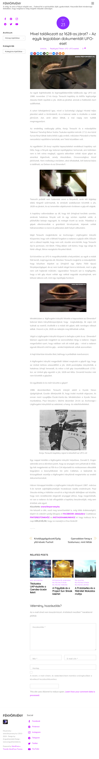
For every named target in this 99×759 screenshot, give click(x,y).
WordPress (15, 746)
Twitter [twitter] (32, 743)
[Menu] (92, 3)
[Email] (47, 53)
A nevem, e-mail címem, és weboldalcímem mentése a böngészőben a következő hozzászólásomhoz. (61, 677)
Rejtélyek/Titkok (57, 48)
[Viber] (57, 53)
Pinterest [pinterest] (33, 726)
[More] (63, 53)
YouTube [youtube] (33, 749)
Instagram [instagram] (34, 732)
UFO (66, 48)
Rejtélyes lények (82, 585)
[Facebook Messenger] (38, 53)
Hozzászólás (39, 627)
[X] (44, 53)
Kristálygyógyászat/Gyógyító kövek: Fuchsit (47, 540)
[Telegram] (41, 53)
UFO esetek (74, 48)
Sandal (43, 49)
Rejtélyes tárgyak (59, 585)
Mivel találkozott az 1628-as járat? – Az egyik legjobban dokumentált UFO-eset (63, 38)
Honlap (36, 668)
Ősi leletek (79, 580)
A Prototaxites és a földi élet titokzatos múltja (85, 591)
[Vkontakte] (53, 53)
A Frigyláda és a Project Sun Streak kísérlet (62, 591)
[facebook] (5, 18)
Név (35, 659)
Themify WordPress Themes (12, 749)
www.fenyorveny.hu (50, 506)
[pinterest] (11, 18)
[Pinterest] (34, 53)
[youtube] (16, 24)
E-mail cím (72, 659)
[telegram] (5, 24)
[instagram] (16, 18)
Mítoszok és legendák (61, 580)
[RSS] (60, 53)
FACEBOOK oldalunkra (74, 514)
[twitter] (11, 24)
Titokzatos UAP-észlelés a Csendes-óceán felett (38, 588)
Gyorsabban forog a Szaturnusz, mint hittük (80, 540)
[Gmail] (50, 53)
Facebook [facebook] (33, 721)
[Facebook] (31, 53)
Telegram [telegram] (33, 738)
